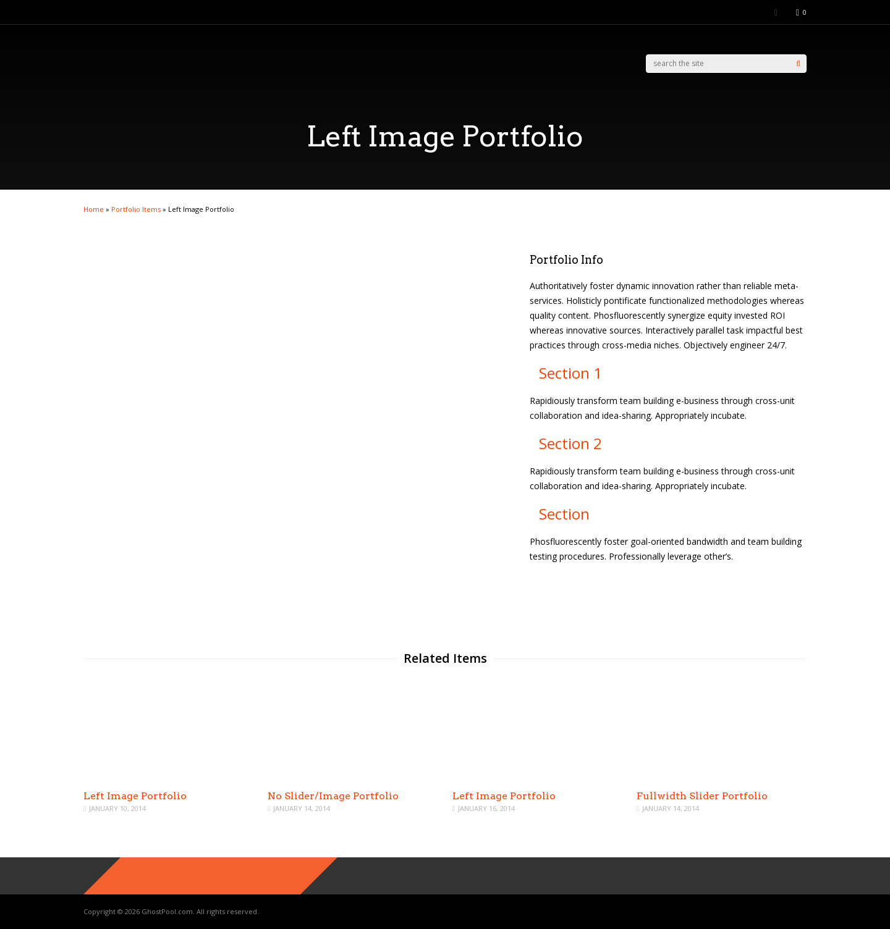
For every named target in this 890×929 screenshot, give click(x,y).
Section (564, 513)
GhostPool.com (167, 911)
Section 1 (570, 373)
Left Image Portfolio (135, 796)
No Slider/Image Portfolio (333, 796)
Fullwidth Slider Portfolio (702, 796)
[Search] (798, 63)
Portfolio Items (136, 209)
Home (93, 209)
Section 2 (570, 443)
